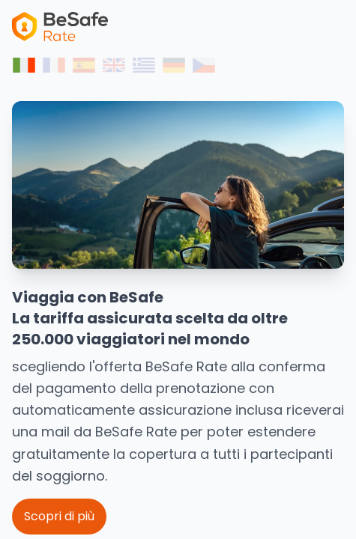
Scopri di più (59, 516)
